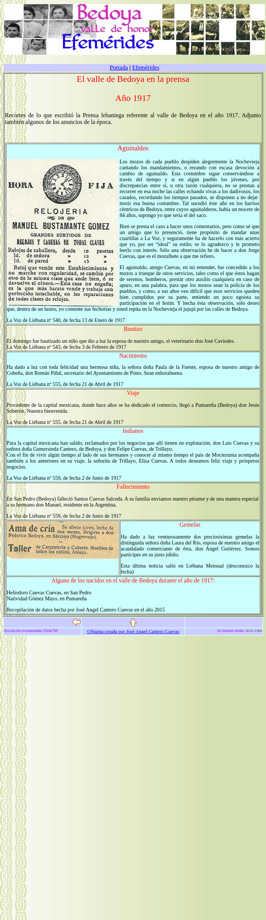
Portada (119, 67)
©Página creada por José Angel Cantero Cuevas (133, 631)
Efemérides (145, 67)
